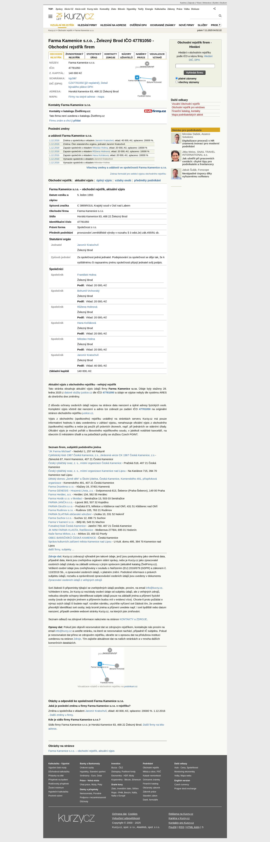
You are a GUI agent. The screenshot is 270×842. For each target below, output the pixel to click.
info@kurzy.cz (154, 587)
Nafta (134, 792)
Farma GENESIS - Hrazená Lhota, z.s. (71, 490)
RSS (181, 827)
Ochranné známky (163, 25)
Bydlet (215, 3)
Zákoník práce (149, 792)
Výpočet (65, 763)
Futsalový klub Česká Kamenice (67, 525)
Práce (179, 9)
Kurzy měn (92, 9)
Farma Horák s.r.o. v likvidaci (65, 498)
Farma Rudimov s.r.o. (60, 510)
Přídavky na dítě (56, 775)
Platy (99, 784)
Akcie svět (80, 9)
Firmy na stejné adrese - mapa (86, 96)
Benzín (127, 792)
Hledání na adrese (113, 25)
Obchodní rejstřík (65, 30)
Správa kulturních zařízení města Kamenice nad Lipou (79, 541)
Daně (145, 800)
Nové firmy (186, 25)
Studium (223, 3)
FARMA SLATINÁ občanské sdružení (70, 514)
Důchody (84, 801)
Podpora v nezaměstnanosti (93, 797)
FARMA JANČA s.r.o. (60, 502)
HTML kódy (193, 827)
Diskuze (195, 9)
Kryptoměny (117, 779)
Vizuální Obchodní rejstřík (186, 103)
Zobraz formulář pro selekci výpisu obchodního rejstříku (138, 173)
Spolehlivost (192, 767)
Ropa (114, 792)
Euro (93, 775)
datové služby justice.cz (78, 392)
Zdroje (77, 638)
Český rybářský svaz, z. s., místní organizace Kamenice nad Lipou (87, 470)
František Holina (86, 274)
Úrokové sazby (87, 767)
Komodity (104, 9)
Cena (183, 767)
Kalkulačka (160, 9)
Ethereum (136, 779)
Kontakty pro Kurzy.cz (181, 822)
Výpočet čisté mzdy (57, 767)
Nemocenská (86, 793)
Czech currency (181, 784)
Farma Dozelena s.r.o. (61, 486)
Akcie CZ (68, 9)
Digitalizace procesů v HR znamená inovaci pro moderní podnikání (200, 144)
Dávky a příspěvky (89, 789)
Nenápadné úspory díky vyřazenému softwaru (197, 175)
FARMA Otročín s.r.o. (60, 506)
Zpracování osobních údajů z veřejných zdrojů (75, 579)
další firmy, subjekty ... (61, 549)
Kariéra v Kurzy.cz (179, 818)
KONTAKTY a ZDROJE (133, 619)
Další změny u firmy (61, 714)
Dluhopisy (116, 771)
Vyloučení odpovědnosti (126, 818)
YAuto (198, 3)
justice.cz (87, 413)
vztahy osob (123, 180)
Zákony (171, 9)
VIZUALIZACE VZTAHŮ (157, 56)
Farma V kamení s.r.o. (61, 521)
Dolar (99, 775)
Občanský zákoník (151, 787)
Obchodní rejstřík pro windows (188, 107)
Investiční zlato (124, 788)
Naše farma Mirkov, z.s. (62, 533)
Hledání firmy (87, 25)
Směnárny (85, 775)
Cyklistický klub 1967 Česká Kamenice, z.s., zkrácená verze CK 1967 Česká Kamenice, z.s (101, 455)
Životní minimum (56, 787)
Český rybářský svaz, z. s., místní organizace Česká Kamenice (85, 462)
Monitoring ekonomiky (184, 771)
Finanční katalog (150, 783)
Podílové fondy (128, 771)
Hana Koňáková (100, 155)
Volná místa (93, 780)
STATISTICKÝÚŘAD (93, 56)
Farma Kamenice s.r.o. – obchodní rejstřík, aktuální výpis (81, 750)
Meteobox (207, 3)
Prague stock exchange (185, 788)
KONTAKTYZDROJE (110, 56)
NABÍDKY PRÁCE (141, 56)
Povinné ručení (55, 796)
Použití (173, 827)
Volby (176, 775)
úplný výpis (104, 180)
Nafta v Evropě (118, 796)
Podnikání (148, 763)
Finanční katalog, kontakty (186, 111)
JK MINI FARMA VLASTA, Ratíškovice (70, 529)
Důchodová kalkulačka (58, 771)
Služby (203, 25)
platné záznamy (186, 78)
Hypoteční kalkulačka (58, 792)
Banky (83, 763)
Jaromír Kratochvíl (104, 140)
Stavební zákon (150, 796)
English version (182, 780)
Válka (187, 9)
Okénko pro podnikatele (187, 130)
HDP (126, 775)
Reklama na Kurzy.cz (181, 813)
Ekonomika (116, 775)
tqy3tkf (72, 78)
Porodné (97, 793)
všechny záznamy (187, 82)
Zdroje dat (54, 556)
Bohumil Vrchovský (88, 290)
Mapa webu (186, 775)
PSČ (159, 771)
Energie (149, 9)
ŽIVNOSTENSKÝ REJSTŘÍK (74, 56)
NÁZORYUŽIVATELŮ (126, 56)
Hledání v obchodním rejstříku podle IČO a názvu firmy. (194, 56)
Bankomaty (94, 763)
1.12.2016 (54, 140)
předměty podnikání (147, 180)
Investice (115, 763)
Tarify (140, 9)
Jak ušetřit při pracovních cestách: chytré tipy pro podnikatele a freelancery (198, 162)
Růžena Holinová (101, 151)
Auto (176, 767)
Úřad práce (85, 784)
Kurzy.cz (52, 30)
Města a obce (149, 771)
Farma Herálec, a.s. (60, 494)
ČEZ (121, 767)
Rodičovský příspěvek (58, 783)
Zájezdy (191, 3)
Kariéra (183, 3)
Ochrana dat (119, 813)
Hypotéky (131, 9)
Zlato (113, 9)
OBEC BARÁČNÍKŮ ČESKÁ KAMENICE (72, 537)
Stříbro (135, 788)
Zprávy (59, 9)
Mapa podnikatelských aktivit (187, 114)
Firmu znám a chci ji (65, 120)
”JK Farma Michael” (59, 451)
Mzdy (94, 784)
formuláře (153, 800)
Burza (114, 767)
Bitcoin (121, 9)
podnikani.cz (130, 686)
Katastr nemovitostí (152, 775)
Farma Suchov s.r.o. (60, 517)
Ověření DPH (138, 25)
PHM (120, 792)
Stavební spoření (98, 771)
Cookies (132, 813)
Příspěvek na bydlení (58, 779)
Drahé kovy (117, 784)
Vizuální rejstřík (62, 25)
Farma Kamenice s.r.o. (84, 30)
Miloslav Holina (100, 147)
